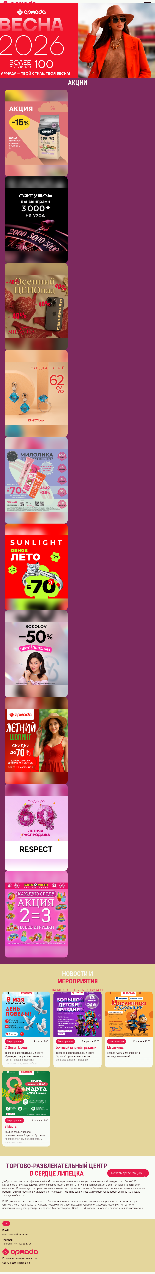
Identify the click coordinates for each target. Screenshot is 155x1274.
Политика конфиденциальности (19, 1258)
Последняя (96, 989)
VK (6, 1223)
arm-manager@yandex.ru (15, 1234)
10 (83, 989)
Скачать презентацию (128, 1172)
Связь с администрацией (16, 1262)
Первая (56, 989)
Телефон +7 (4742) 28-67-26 (16, 1243)
